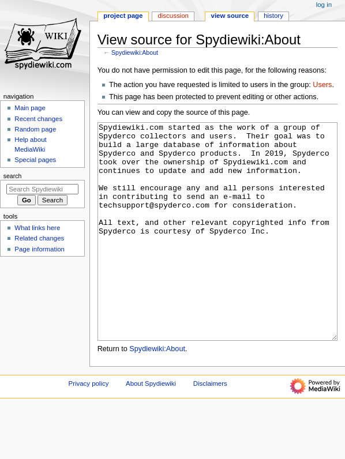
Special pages (35, 159)
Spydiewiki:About (134, 52)
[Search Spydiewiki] (42, 189)
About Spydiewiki (151, 426)
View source (230, 15)
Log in (324, 4)
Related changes (39, 238)
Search (12, 175)
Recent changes (38, 118)
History (273, 15)
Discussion (173, 15)
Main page (30, 107)
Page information (39, 249)
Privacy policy (89, 426)
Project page (122, 15)
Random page (35, 129)
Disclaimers (210, 426)
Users (322, 85)
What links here (37, 227)
